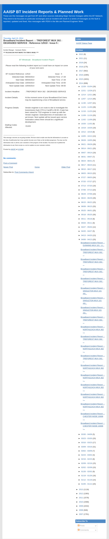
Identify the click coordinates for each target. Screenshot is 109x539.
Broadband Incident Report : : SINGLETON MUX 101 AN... (93, 291)
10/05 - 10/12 (87, 136)
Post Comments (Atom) (24, 172)
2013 (81, 489)
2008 (81, 510)
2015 (81, 79)
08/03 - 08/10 (87, 173)
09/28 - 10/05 (87, 140)
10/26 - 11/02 (87, 124)
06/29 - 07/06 (87, 194)
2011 (81, 498)
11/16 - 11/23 (87, 111)
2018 (81, 67)
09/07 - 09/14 (87, 153)
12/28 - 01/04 (87, 86)
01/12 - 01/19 (87, 480)
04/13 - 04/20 (87, 235)
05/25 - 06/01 (87, 210)
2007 (81, 514)
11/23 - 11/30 (87, 107)
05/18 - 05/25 (87, 215)
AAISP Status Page (84, 43)
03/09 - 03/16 (87, 447)
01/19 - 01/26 (87, 476)
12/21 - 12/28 (87, 91)
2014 (81, 83)
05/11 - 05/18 (87, 219)
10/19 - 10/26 (87, 128)
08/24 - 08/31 (87, 161)
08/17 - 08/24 (87, 165)
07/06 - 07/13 (87, 190)
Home (37, 167)
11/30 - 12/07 (87, 103)
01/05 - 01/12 (87, 484)
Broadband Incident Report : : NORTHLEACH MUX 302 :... (93, 329)
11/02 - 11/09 (87, 119)
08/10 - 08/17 (87, 169)
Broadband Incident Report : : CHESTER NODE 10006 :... (93, 416)
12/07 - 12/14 (87, 99)
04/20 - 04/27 (87, 231)
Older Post (65, 167)
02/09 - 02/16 (87, 463)
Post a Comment (10, 163)
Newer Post (8, 167)
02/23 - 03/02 (87, 455)
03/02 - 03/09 (87, 451)
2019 (81, 63)
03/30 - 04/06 (87, 434)
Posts (81, 526)
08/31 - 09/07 (87, 157)
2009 (81, 506)
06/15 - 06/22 (87, 202)
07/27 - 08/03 (87, 177)
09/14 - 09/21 (87, 148)
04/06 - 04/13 (87, 239)
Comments (83, 530)
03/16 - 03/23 (87, 442)
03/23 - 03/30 (87, 438)
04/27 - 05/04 (87, 227)
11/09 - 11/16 (87, 115)
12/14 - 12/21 (87, 95)
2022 (81, 54)
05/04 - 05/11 (87, 223)
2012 (81, 493)
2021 (81, 58)
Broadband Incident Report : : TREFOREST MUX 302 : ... (93, 252)
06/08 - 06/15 (87, 206)
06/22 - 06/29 (87, 198)
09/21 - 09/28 (87, 144)
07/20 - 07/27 (87, 181)
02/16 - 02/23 (87, 459)
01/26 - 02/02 (87, 471)
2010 (81, 502)
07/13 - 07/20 (87, 186)
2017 (81, 71)
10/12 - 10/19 (87, 132)
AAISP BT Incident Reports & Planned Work (43, 12)
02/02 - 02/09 (87, 467)
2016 (81, 75)
